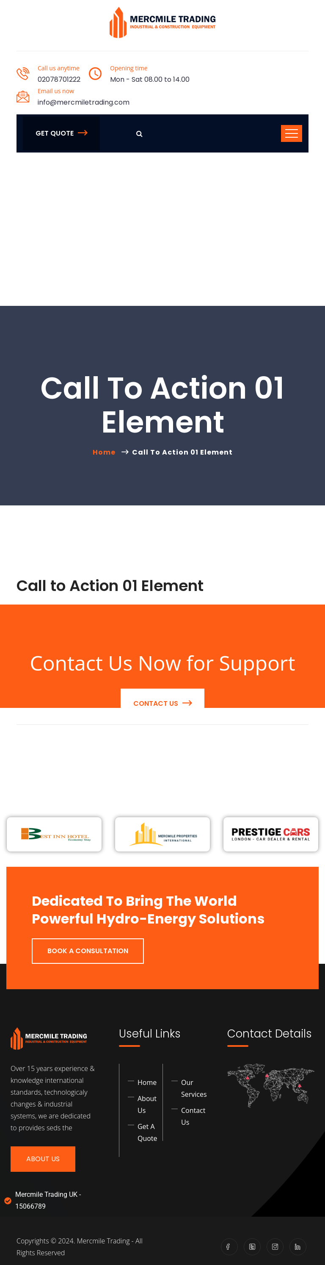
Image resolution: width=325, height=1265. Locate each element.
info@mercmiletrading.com (83, 102)
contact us (162, 766)
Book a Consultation (87, 951)
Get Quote (61, 133)
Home (106, 452)
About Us (43, 1159)
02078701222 (59, 79)
